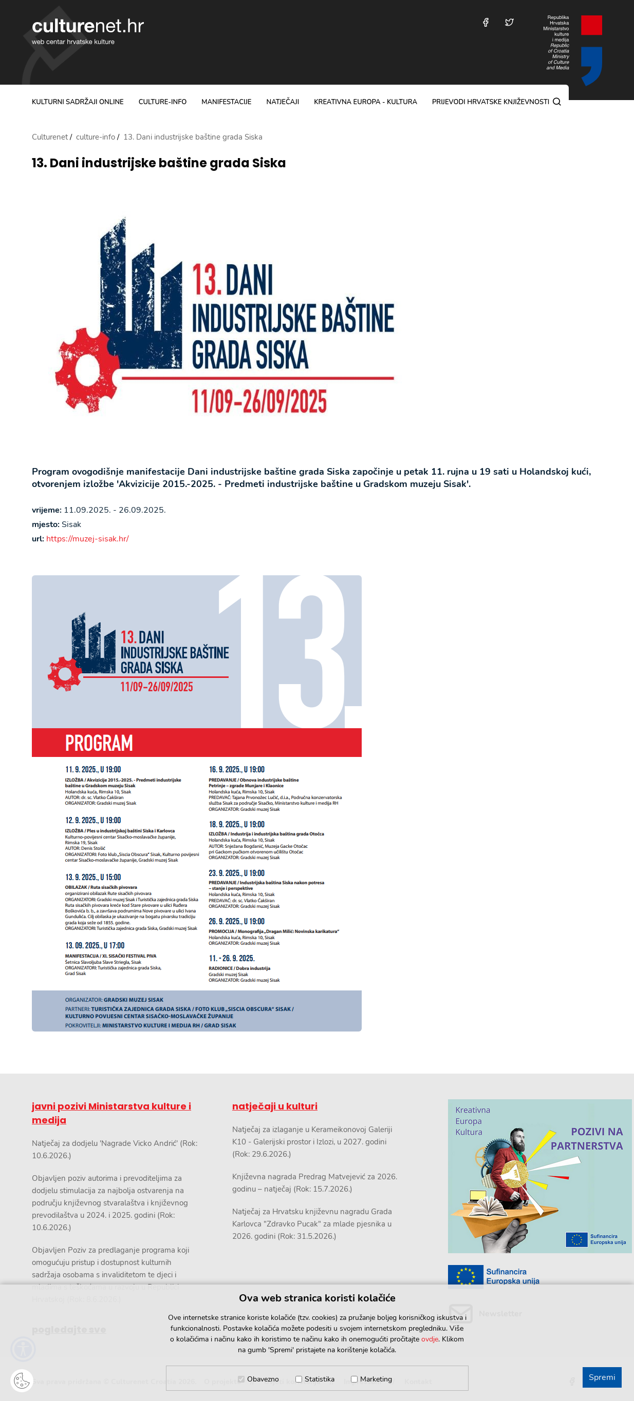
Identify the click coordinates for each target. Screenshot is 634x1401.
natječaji (282, 102)
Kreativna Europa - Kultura (365, 102)
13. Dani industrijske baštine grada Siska (159, 163)
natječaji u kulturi (275, 1106)
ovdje (429, 1339)
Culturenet (50, 137)
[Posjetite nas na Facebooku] (485, 22)
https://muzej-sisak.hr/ (87, 538)
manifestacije (226, 102)
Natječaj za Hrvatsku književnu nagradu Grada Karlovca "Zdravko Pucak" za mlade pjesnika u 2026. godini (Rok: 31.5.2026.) (312, 1224)
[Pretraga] (557, 102)
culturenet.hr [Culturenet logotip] (88, 31)
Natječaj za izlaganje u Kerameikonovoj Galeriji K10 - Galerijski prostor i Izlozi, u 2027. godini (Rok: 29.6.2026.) (312, 1141)
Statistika (319, 1379)
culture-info (163, 102)
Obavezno (263, 1379)
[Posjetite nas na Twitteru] (509, 22)
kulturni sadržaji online (78, 102)
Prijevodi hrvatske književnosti (490, 102)
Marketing (376, 1379)
